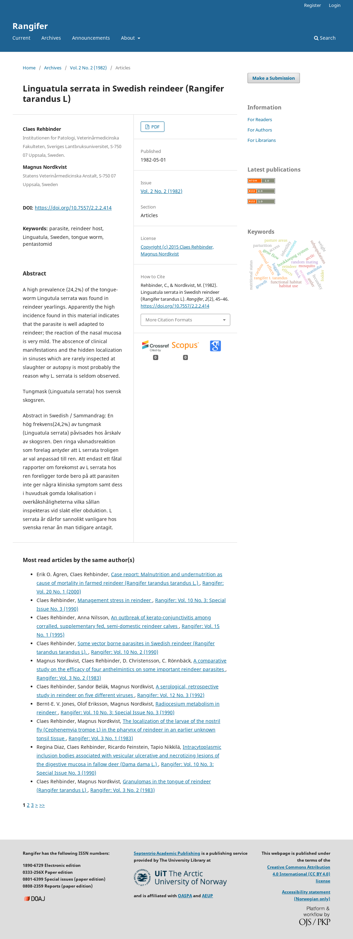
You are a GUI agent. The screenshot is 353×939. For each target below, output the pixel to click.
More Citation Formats (168, 320)
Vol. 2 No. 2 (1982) (88, 68)
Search (325, 38)
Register (312, 5)
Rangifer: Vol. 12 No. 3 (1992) (170, 695)
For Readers (260, 119)
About (128, 38)
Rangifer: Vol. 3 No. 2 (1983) (69, 678)
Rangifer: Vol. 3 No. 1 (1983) (101, 738)
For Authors (260, 130)
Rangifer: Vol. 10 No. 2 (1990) (124, 652)
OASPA (185, 896)
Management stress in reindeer (115, 600)
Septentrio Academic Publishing (167, 853)
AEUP (207, 896)
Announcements (91, 38)
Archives (51, 38)
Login (335, 5)
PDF (155, 127)
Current (21, 38)
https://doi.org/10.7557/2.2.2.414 (73, 207)
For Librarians (262, 140)
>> (42, 805)
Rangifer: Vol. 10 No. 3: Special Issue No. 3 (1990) (117, 712)
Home (29, 68)
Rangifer (30, 25)
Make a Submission (273, 78)
